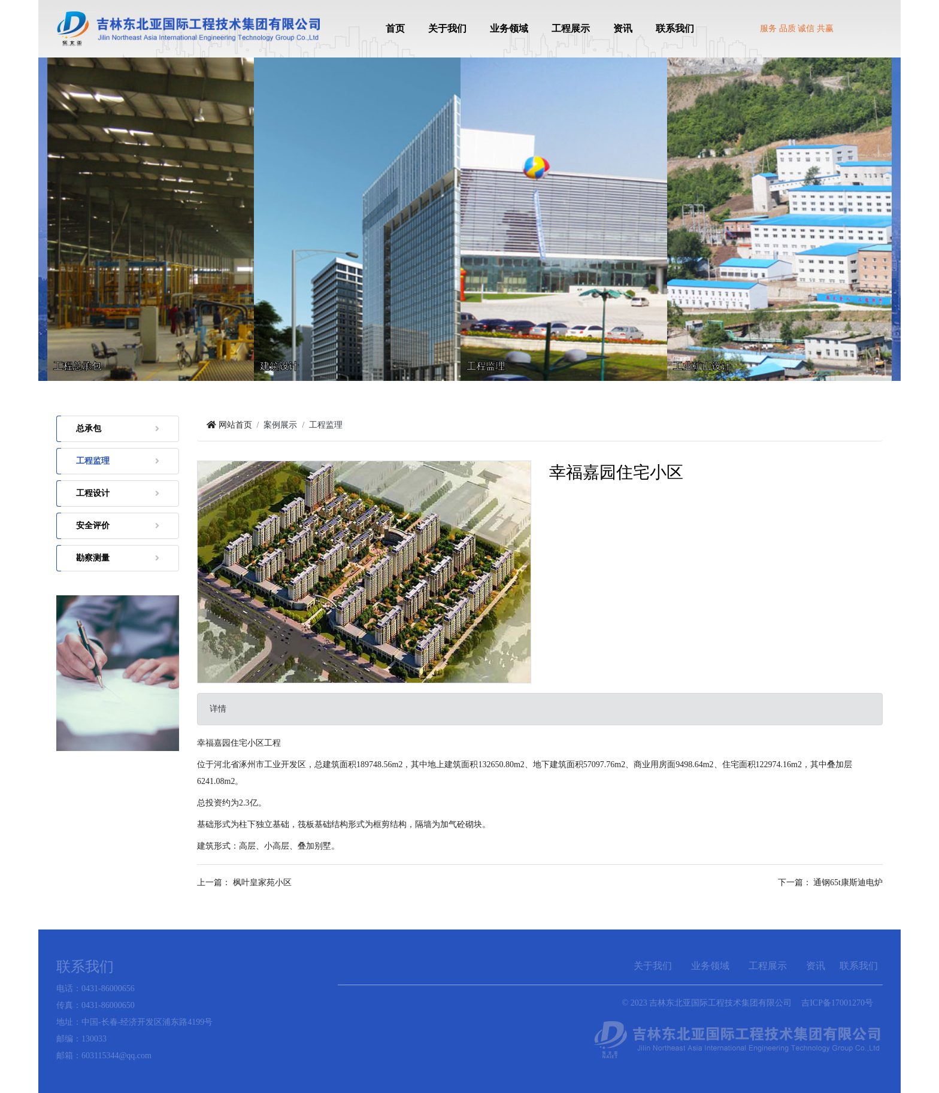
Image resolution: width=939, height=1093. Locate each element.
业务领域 (509, 28)
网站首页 (229, 424)
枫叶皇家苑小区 (262, 882)
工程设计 (117, 493)
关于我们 (447, 28)
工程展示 (571, 28)
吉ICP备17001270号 (837, 1002)
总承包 (117, 428)
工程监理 (117, 460)
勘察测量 (117, 557)
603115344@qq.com (116, 1055)
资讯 (622, 28)
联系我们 (675, 28)
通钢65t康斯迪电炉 (848, 882)
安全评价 (117, 525)
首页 (395, 28)
